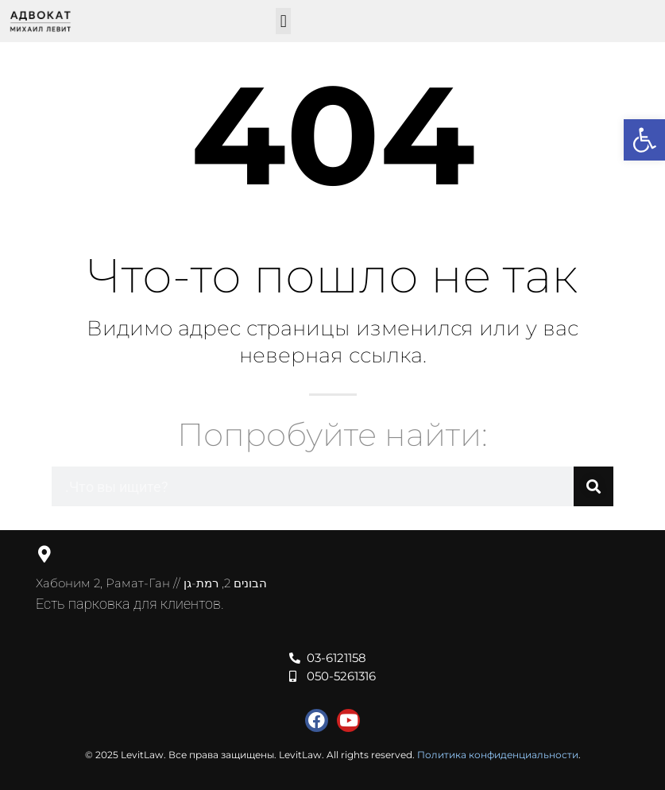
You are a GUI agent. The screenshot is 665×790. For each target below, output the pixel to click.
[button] (283, 21)
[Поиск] (593, 486)
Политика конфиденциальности (497, 755)
